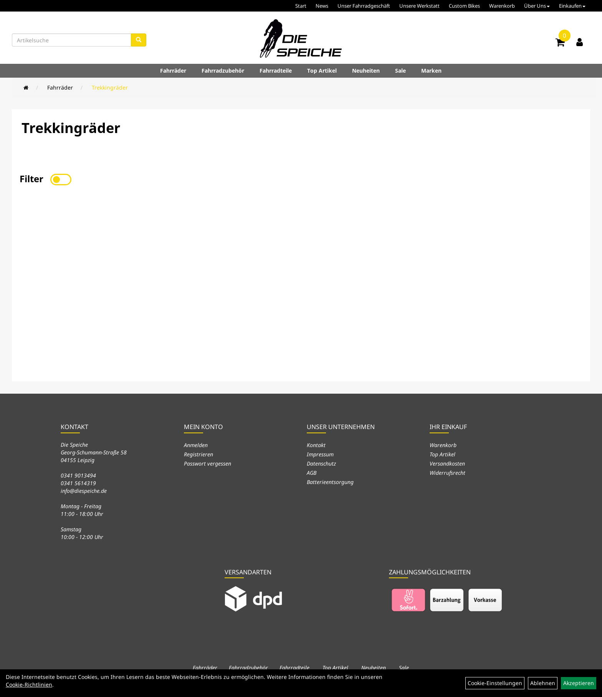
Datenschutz (321, 463)
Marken (431, 70)
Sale (400, 70)
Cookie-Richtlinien (29, 684)
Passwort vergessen (207, 463)
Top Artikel (322, 70)
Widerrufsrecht (447, 472)
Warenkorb (502, 5)
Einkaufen (572, 5)
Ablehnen (542, 683)
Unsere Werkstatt (419, 5)
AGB (311, 472)
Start (300, 5)
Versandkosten (447, 463)
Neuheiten (366, 70)
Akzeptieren (578, 683)
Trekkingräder (110, 87)
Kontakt (316, 445)
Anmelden (196, 445)
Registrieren (198, 454)
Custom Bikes (464, 5)
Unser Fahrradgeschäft (363, 5)
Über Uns (537, 5)
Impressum (320, 454)
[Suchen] (138, 40)
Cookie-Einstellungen (495, 683)
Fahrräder (173, 70)
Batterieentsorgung (330, 482)
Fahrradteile (276, 70)
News (322, 5)
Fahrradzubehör (223, 70)
